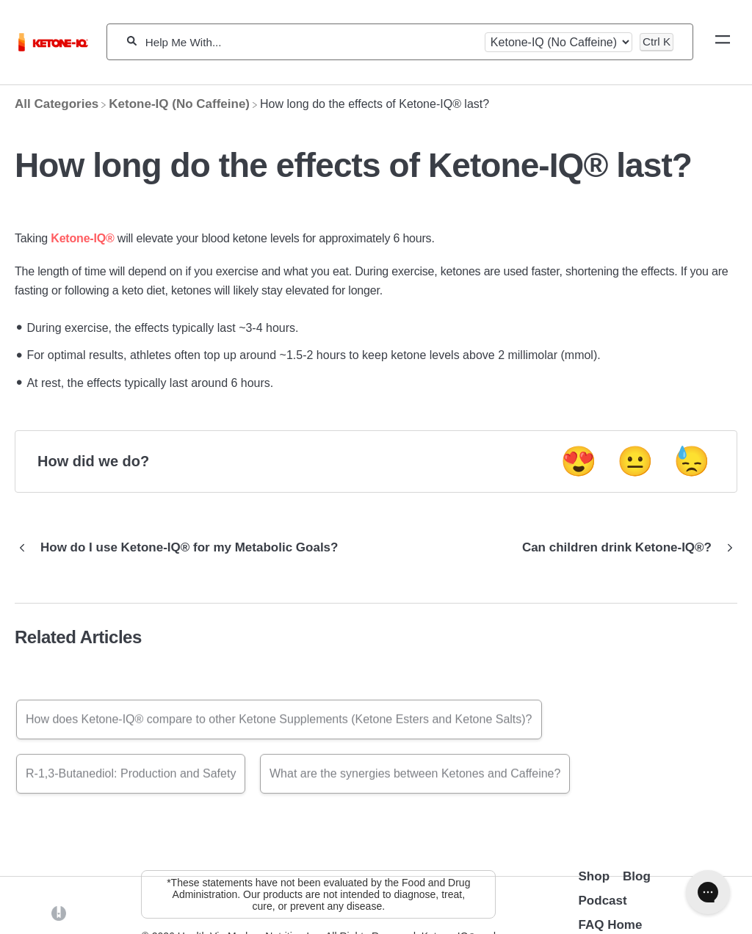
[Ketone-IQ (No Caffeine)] (179, 104)
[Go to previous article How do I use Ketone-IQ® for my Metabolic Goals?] (182, 548)
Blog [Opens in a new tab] (637, 876)
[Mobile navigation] (722, 42)
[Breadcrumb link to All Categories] (56, 104)
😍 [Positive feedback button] (578, 461)
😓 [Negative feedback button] (691, 461)
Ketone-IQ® (82, 238)
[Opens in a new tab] (58, 912)
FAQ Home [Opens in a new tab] (611, 925)
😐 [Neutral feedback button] (635, 461)
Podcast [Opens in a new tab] (603, 901)
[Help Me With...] (310, 42)
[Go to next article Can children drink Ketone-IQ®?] (624, 548)
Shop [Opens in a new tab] (594, 876)
